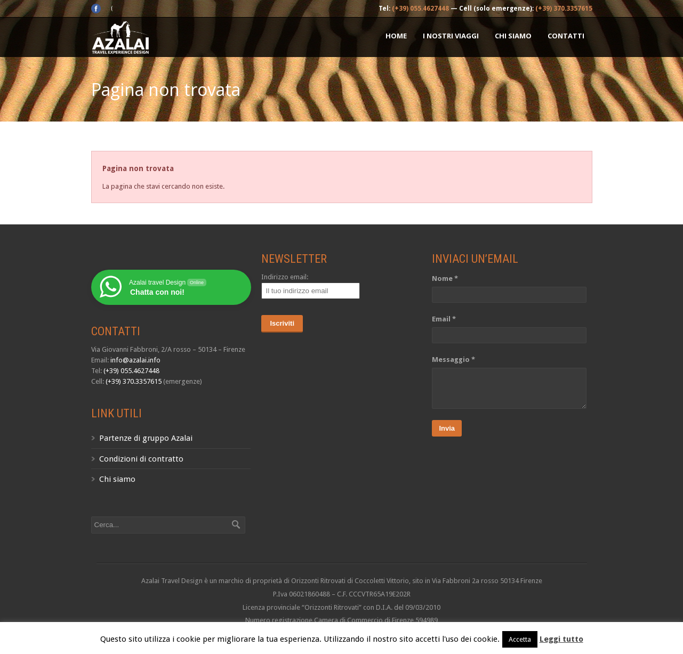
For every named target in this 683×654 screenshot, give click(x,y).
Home (396, 36)
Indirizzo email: (284, 277)
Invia (447, 428)
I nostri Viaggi (451, 36)
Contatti (566, 36)
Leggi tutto (561, 639)
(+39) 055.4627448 (420, 8)
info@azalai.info (135, 360)
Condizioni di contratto (141, 459)
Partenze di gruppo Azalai (145, 438)
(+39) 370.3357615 (563, 8)
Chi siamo (513, 36)
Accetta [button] (520, 639)
